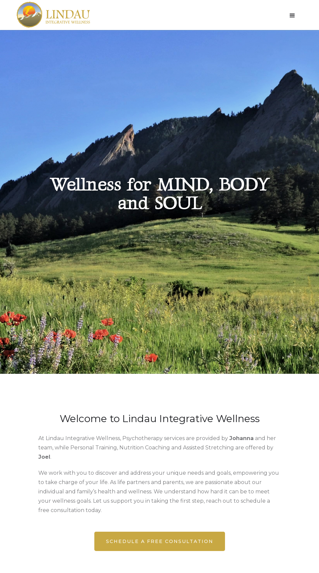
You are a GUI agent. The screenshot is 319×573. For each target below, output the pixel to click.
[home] (53, 15)
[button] (292, 16)
